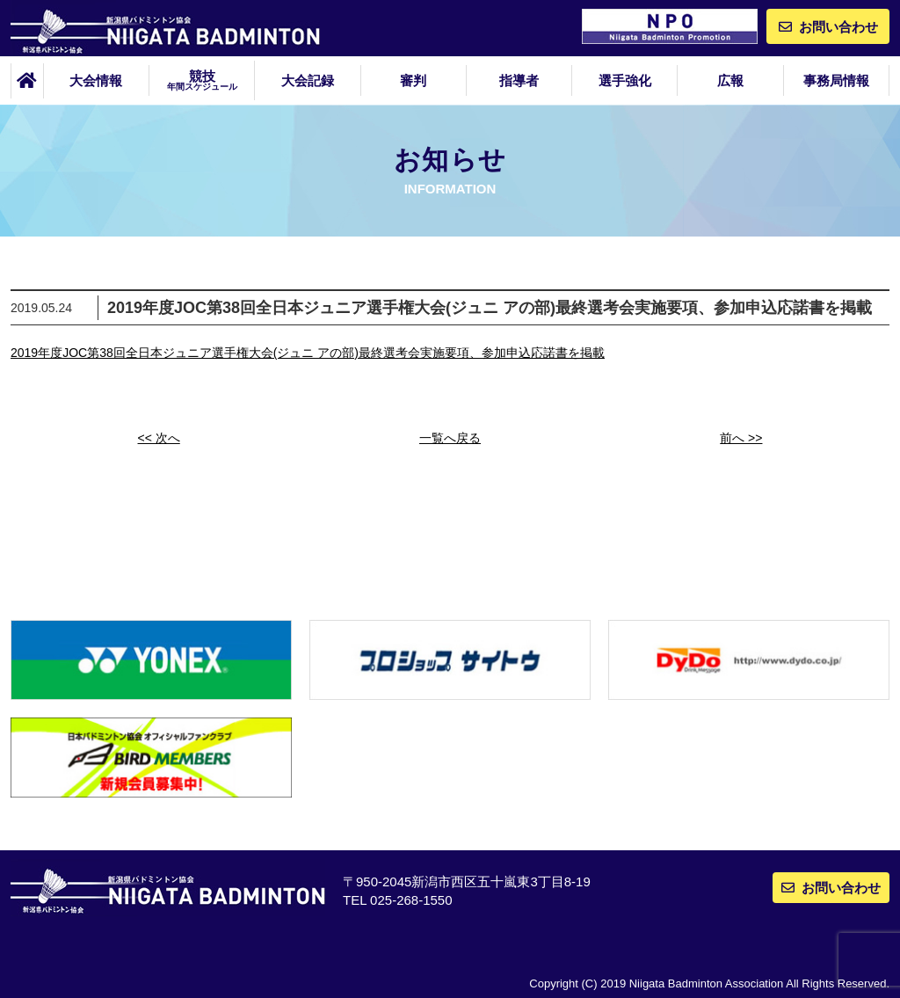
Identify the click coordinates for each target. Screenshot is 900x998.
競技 (201, 80)
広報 (730, 80)
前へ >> (741, 438)
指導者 (519, 80)
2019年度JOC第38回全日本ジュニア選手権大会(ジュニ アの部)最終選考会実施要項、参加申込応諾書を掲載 (308, 353)
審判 (413, 80)
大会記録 (307, 80)
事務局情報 (836, 80)
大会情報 (95, 80)
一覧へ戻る (450, 438)
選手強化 (625, 80)
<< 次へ (159, 438)
